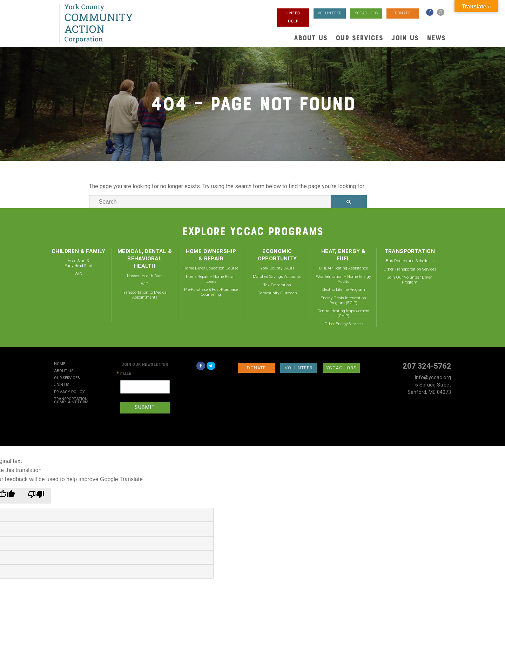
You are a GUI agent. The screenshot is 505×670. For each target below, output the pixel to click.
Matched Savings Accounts (277, 276)
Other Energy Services (343, 323)
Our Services (359, 38)
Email (126, 374)
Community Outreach (277, 292)
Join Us (404, 38)
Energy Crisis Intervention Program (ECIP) (343, 300)
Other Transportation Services (409, 269)
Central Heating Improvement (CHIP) (343, 313)
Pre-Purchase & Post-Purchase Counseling (211, 292)
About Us (310, 38)
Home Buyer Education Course (210, 268)
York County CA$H (277, 268)
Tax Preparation (277, 284)
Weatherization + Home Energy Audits (343, 279)
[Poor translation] (36, 496)
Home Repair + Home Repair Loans (211, 279)
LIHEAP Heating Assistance (343, 268)
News (436, 38)
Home (59, 364)
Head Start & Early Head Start (79, 263)
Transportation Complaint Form (71, 401)
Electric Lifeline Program (343, 289)
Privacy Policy (69, 392)
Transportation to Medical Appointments (145, 295)
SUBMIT (145, 407)
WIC (78, 273)
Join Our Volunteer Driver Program (409, 280)
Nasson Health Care (144, 275)
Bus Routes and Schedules (409, 260)
